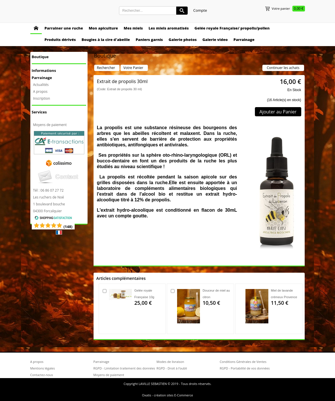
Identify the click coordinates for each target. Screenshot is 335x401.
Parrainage (244, 39)
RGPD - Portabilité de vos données (245, 368)
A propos (40, 91)
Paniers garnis (149, 39)
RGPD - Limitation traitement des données (124, 368)
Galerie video (215, 39)
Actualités (41, 84)
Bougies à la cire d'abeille (106, 39)
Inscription (41, 98)
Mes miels (133, 28)
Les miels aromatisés (168, 28)
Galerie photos (183, 39)
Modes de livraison (170, 361)
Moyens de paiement (50, 124)
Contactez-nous (41, 375)
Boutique (40, 56)
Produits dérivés (60, 39)
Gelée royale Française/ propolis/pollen (232, 28)
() (68, 226)
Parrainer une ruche (64, 28)
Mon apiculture (103, 28)
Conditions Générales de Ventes (243, 361)
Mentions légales (42, 368)
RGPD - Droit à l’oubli (171, 368)
